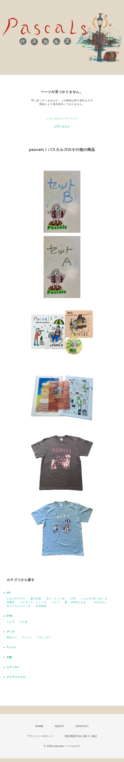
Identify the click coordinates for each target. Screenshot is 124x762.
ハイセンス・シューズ (33, 602)
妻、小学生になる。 (77, 602)
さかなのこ (100, 602)
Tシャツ (27, 637)
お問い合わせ (62, 126)
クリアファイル (16, 677)
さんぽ (24, 621)
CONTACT (82, 726)
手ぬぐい (12, 637)
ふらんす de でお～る (94, 598)
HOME (39, 726)
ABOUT (59, 726)
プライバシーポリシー (40, 736)
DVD (9, 615)
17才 (73, 598)
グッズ (11, 631)
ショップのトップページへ (62, 118)
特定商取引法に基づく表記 (81, 736)
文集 (9, 657)
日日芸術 (41, 606)
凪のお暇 (35, 598)
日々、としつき (55, 598)
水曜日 (11, 602)
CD (9, 592)
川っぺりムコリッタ (19, 606)
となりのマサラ (16, 598)
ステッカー (44, 637)
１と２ (56, 602)
